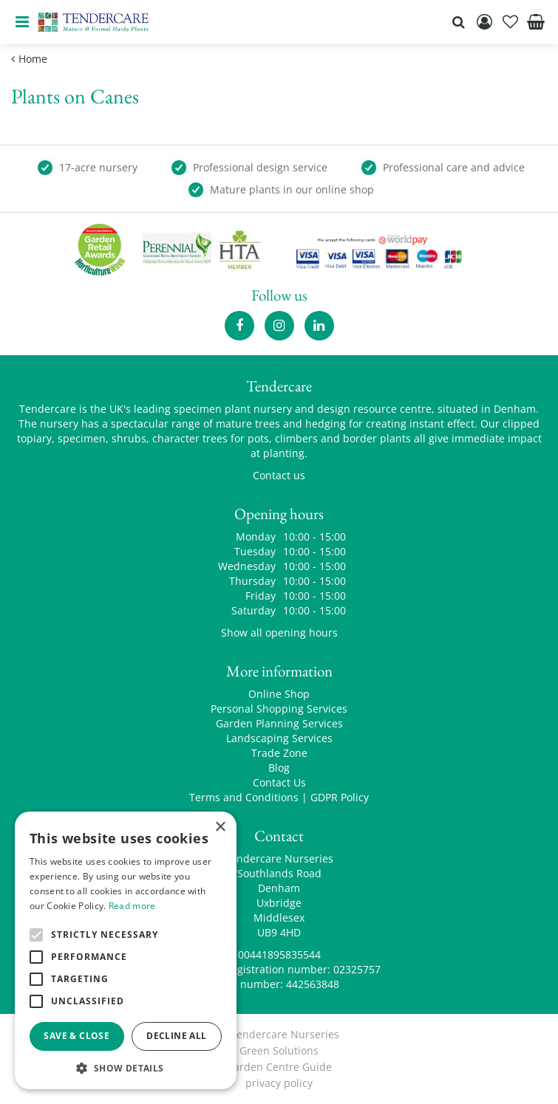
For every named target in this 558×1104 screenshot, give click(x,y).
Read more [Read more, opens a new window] (132, 905)
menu (22, 22)
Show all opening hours (279, 632)
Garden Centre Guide (279, 1067)
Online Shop (279, 694)
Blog (279, 768)
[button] (126, 1067)
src (458, 22)
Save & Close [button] (76, 1035)
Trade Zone (279, 753)
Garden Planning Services (279, 723)
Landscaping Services (279, 738)
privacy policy (279, 1083)
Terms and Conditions (244, 797)
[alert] (126, 950)
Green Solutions (279, 1050)
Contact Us (279, 782)
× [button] (219, 827)
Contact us (279, 475)
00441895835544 (279, 954)
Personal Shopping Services (279, 709)
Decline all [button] (176, 1035)
